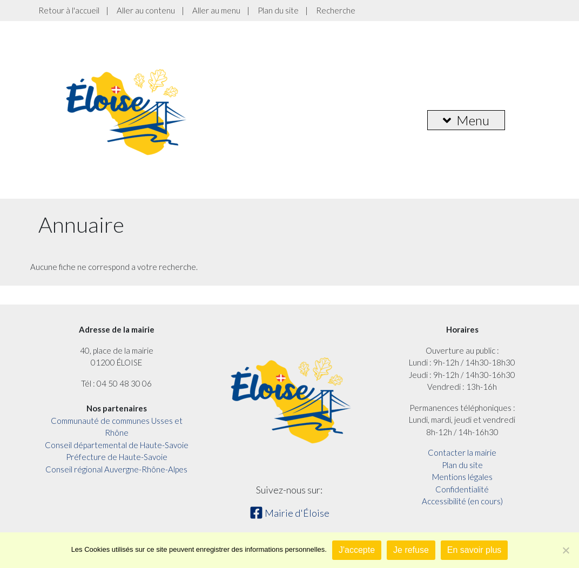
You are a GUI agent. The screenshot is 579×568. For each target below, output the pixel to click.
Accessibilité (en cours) (462, 501)
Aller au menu (216, 10)
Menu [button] (466, 120)
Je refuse (411, 550)
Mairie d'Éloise (289, 513)
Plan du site (278, 10)
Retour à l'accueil (68, 10)
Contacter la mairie (462, 452)
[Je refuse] (565, 550)
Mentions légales (462, 477)
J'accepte (357, 550)
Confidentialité (462, 489)
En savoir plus (474, 550)
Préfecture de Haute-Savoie (116, 457)
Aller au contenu (146, 10)
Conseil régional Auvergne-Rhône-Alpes (116, 469)
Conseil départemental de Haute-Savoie (116, 445)
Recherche (335, 10)
